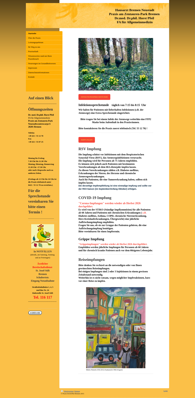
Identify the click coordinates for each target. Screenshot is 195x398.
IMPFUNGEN (86, 140)
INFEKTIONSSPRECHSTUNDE (94, 97)
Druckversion (67, 391)
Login (166, 391)
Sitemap (77, 391)
